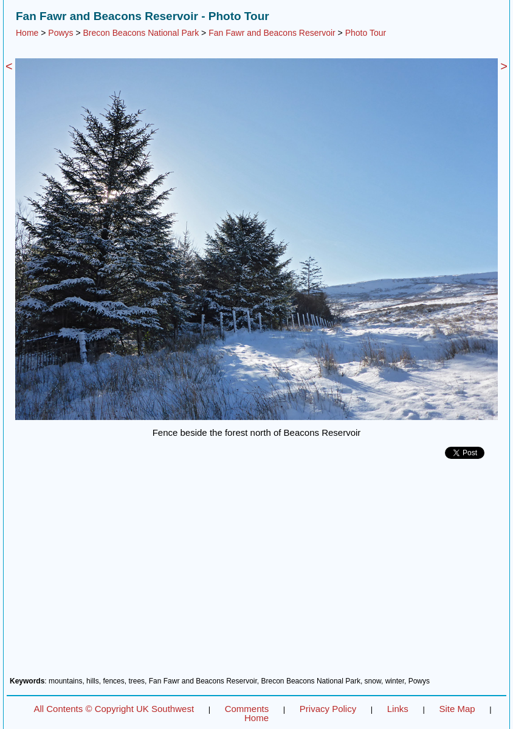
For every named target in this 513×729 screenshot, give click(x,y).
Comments (247, 709)
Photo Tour (365, 33)
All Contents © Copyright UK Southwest (113, 709)
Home (27, 33)
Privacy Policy (328, 709)
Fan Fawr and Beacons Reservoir (272, 33)
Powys (60, 33)
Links (397, 709)
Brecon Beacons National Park (141, 33)
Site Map (457, 709)
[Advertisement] (256, 572)
